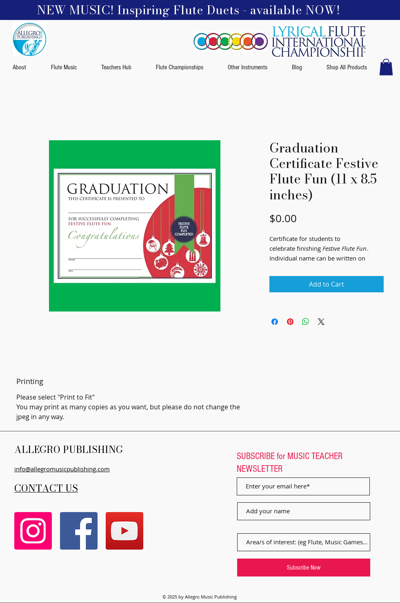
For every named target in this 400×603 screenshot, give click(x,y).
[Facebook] (79, 531)
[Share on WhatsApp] (306, 322)
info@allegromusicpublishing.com (62, 469)
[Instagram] (33, 531)
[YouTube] (124, 531)
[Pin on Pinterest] (290, 322)
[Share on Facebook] (275, 322)
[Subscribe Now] (303, 567)
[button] (386, 67)
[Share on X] (321, 322)
